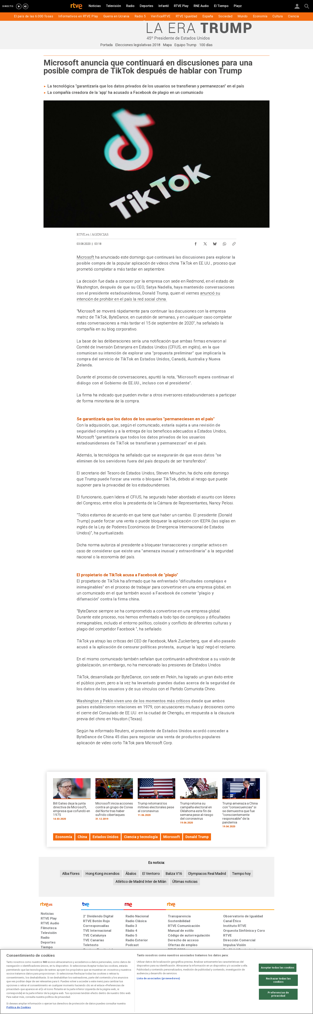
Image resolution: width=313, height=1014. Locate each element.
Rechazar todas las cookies (278, 980)
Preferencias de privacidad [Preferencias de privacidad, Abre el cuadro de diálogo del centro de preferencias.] (278, 994)
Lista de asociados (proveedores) (158, 978)
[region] (156, 981)
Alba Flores (71, 873)
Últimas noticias (185, 881)
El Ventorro (151, 873)
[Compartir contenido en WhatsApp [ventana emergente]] (224, 243)
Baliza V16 (174, 873)
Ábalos (131, 873)
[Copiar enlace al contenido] (234, 243)
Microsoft (86, 257)
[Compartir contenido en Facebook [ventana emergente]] (195, 243)
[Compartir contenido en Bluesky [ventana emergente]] (215, 243)
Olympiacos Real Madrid (207, 873)
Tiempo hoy (241, 873)
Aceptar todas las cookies (277, 967)
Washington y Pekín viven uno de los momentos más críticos (133, 700)
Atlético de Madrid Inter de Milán (141, 881)
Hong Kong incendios (103, 873)
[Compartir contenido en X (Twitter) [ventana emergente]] (205, 243)
